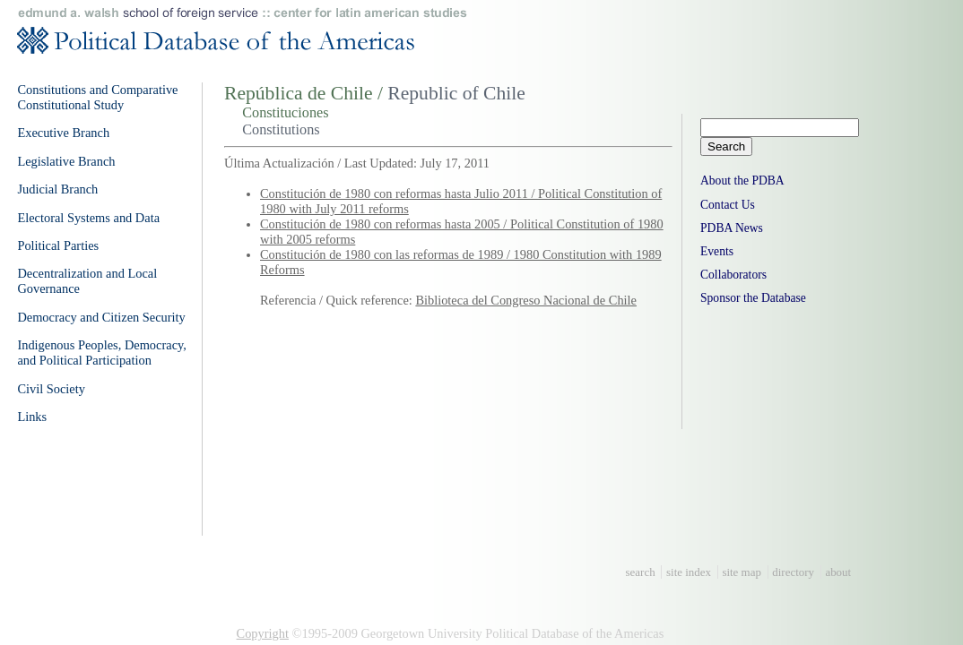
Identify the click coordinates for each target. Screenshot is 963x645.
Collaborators (733, 274)
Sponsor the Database (753, 298)
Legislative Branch (66, 161)
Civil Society (51, 389)
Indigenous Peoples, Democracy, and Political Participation (102, 352)
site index (688, 572)
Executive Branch (63, 132)
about (838, 572)
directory (793, 572)
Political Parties (58, 245)
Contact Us (727, 204)
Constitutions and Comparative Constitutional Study (97, 97)
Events (716, 251)
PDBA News (731, 228)
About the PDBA (742, 180)
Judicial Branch (57, 189)
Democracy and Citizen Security (101, 317)
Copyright (263, 633)
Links (32, 416)
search (640, 572)
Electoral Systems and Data (88, 218)
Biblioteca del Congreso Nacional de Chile (526, 300)
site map (741, 572)
